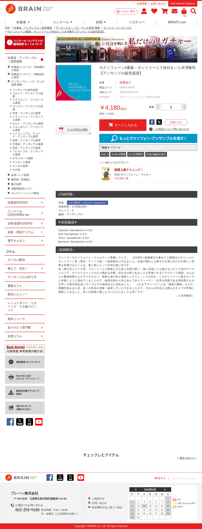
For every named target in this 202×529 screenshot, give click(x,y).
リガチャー (137, 22)
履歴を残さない (188, 458)
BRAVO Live (177, 22)
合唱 (101, 22)
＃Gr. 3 (105, 154)
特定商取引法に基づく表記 (107, 507)
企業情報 (142, 3)
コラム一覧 (127, 11)
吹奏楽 (23, 22)
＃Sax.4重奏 (118, 154)
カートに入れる (123, 125)
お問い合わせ (158, 3)
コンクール (62, 22)
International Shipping (182, 3)
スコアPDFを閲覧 (77, 129)
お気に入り (176, 122)
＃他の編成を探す (156, 154)
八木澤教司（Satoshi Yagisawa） (88, 202)
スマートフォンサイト (184, 478)
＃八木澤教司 (135, 154)
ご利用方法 (98, 498)
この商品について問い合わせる (169, 129)
